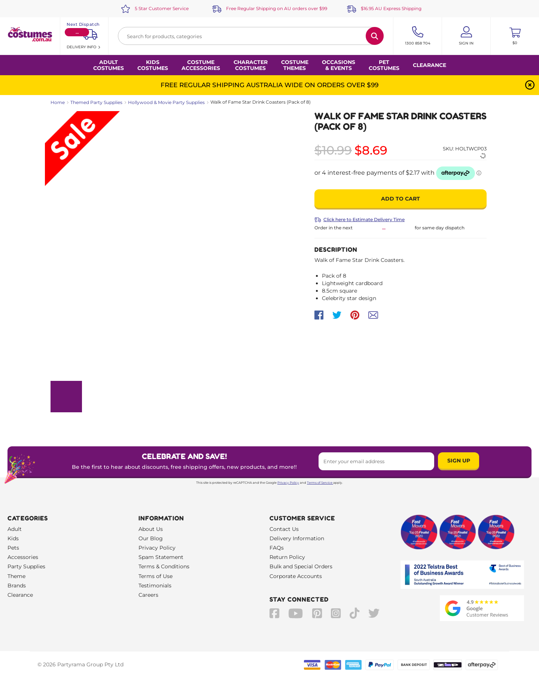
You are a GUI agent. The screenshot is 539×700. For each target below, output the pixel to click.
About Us (150, 529)
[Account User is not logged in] (466, 36)
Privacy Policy (288, 483)
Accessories (22, 557)
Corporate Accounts (296, 576)
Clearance (429, 65)
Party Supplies (26, 566)
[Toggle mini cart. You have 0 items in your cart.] (515, 36)
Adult (14, 529)
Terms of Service (320, 483)
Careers (148, 595)
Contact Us (284, 529)
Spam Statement (160, 557)
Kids (13, 538)
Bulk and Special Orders (301, 566)
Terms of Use (155, 576)
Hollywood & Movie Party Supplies (166, 102)
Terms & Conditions (163, 566)
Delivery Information (297, 538)
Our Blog (150, 538)
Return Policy (287, 557)
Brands (16, 585)
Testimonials (154, 585)
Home (58, 102)
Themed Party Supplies (96, 102)
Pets (13, 547)
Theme (16, 576)
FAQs (277, 547)
